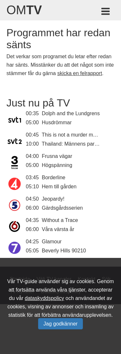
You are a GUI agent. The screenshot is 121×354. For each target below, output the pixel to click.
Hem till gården (59, 186)
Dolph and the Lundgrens (71, 113)
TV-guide (26, 281)
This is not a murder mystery (74, 135)
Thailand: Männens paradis (73, 144)
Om (24, 10)
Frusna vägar (57, 156)
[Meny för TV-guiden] (106, 12)
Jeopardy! (53, 199)
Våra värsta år (58, 229)
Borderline (54, 177)
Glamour (52, 241)
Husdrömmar (57, 122)
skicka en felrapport (79, 73)
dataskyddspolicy (44, 298)
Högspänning (57, 165)
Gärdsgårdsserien (62, 208)
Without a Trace (60, 220)
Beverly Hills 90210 (64, 250)
